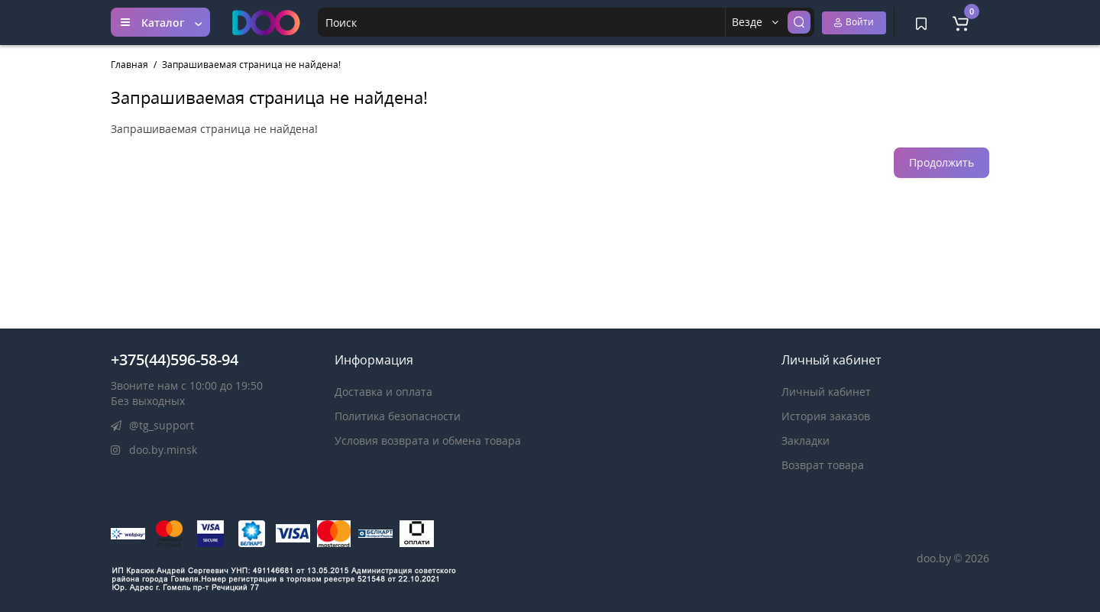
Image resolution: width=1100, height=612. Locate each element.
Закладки (805, 440)
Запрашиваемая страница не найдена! (251, 64)
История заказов (825, 416)
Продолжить (941, 162)
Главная (129, 64)
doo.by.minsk (154, 449)
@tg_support (152, 425)
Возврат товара (822, 465)
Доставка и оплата (383, 391)
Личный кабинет (826, 391)
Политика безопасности (398, 416)
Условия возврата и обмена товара (428, 440)
